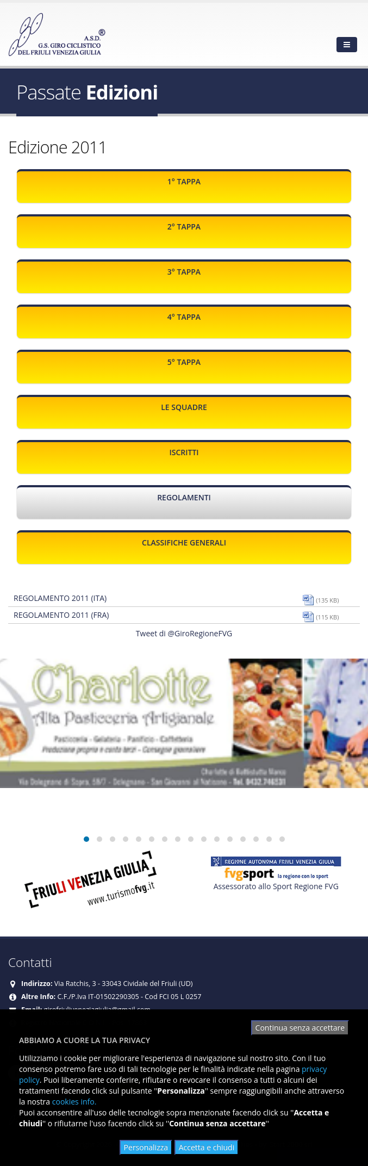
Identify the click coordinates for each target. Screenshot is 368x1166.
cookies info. (74, 1101)
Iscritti (183, 452)
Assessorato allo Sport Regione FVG (276, 886)
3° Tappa (184, 271)
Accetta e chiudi (207, 1147)
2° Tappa (184, 226)
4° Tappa (184, 317)
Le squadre (184, 407)
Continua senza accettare (300, 1027)
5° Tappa (184, 362)
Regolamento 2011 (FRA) (61, 615)
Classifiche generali (184, 542)
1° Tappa (184, 181)
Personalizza (146, 1147)
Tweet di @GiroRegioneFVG (184, 633)
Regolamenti (184, 497)
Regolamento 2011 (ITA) (60, 598)
